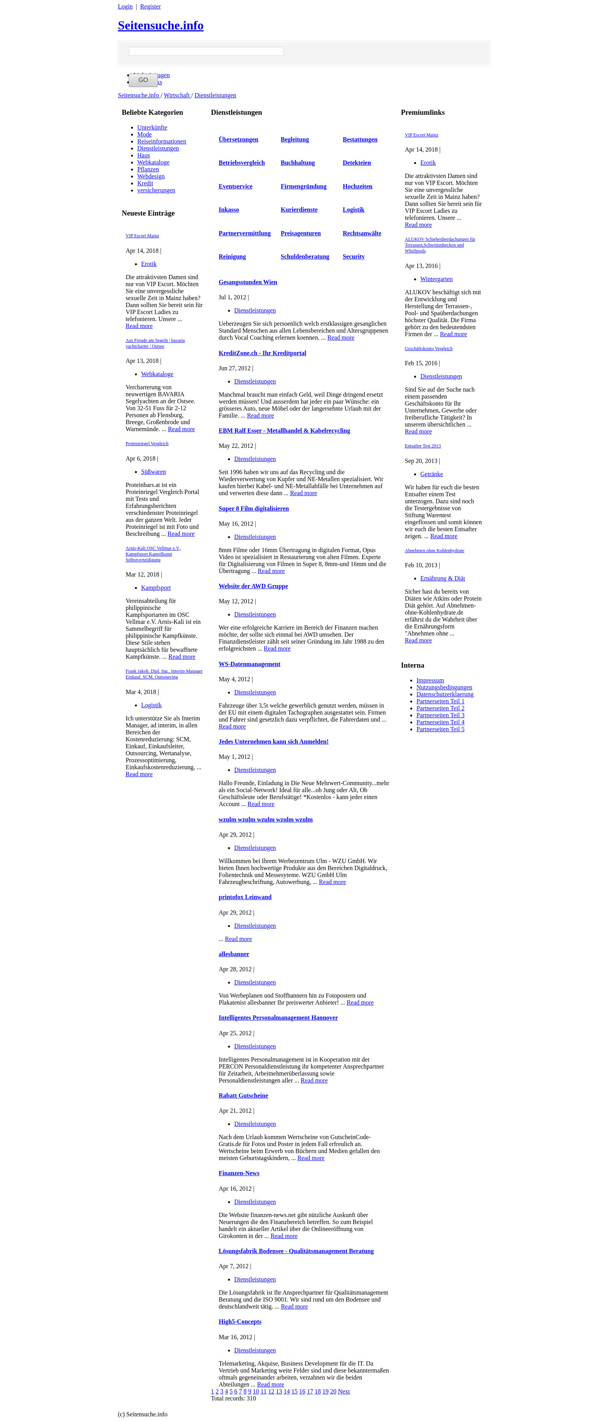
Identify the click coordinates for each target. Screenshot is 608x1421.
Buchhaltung (298, 162)
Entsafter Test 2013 (423, 446)
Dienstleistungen (216, 95)
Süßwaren (153, 471)
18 (317, 1391)
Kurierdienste (299, 209)
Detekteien (357, 162)
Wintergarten (436, 279)
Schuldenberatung (305, 256)
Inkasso (229, 209)
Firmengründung (303, 186)
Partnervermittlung (245, 233)
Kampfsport (156, 587)
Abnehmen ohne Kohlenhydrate (434, 550)
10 (256, 1391)
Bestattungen (360, 139)
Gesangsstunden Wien (248, 282)
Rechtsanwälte (362, 233)
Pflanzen (148, 169)
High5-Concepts (240, 1321)
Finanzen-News (239, 1173)
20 (333, 1391)
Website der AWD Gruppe (253, 586)
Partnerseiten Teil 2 (440, 708)
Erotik (149, 264)
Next (344, 1391)
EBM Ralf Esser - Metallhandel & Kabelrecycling (284, 430)
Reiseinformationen (161, 141)
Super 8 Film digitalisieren (254, 508)
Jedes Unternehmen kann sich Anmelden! (274, 741)
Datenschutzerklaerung (444, 694)
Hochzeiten (357, 186)
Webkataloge (153, 162)
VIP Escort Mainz (142, 235)
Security (354, 256)
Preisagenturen (301, 233)
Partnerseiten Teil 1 (440, 701)
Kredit (145, 183)
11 (263, 1391)
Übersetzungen (238, 139)
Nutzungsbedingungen (444, 687)
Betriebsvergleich (242, 162)
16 (302, 1391)
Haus (143, 155)
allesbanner (234, 954)
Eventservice (235, 186)
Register (150, 6)
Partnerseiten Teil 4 (440, 722)
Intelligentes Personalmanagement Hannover (278, 1017)
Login (125, 6)
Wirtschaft (177, 95)
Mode (144, 134)
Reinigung (232, 256)
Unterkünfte (152, 127)
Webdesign (151, 176)
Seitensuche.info (161, 25)
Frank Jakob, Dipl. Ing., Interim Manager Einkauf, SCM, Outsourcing (164, 674)
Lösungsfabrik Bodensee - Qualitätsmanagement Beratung (296, 1251)
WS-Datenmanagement (249, 664)
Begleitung (295, 139)
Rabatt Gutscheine (243, 1095)
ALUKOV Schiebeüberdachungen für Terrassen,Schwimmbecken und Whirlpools (440, 245)
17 (310, 1391)
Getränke (431, 474)
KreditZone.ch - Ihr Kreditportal (262, 353)
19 (325, 1391)
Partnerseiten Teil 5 (440, 729)
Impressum (430, 680)
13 (279, 1391)
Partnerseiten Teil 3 (440, 715)
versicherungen (156, 190)
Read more (139, 326)
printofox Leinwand (245, 897)
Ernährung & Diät (442, 578)
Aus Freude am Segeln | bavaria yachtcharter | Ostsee (155, 343)
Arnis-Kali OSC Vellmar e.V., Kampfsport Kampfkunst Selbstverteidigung (153, 554)
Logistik (151, 705)
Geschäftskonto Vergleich (429, 348)
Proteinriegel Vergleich (147, 443)
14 (286, 1391)
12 (271, 1391)
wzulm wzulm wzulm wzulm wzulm (266, 819)
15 (294, 1391)
